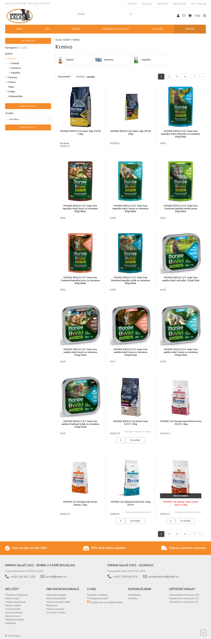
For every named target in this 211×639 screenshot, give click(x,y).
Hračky (11, 91)
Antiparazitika (15, 96)
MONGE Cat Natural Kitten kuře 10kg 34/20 (130, 503)
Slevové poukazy (14, 609)
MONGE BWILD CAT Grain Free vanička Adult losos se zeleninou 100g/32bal (130, 352)
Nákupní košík (179, 3)
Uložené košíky (13, 606)
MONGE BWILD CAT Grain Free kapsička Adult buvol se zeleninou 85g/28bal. (80, 208)
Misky (11, 86)
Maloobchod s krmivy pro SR (183, 599)
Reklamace (52, 602)
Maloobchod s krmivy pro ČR (183, 595)
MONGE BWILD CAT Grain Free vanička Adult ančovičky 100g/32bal (180, 279)
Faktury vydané (13, 602)
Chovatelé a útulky (56, 609)
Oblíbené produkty (14, 616)
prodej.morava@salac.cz (163, 574)
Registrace (147, 3)
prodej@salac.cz (56, 574)
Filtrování (28, 40)
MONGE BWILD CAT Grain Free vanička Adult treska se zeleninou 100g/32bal (180, 352)
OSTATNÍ (157, 29)
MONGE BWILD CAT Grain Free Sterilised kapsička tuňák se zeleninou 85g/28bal (130, 280)
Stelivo (12, 82)
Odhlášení (10, 620)
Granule (15, 63)
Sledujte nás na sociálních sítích (106, 599)
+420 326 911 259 (22, 574)
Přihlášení (132, 3)
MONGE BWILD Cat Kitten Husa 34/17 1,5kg (130, 423)
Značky (190, 29)
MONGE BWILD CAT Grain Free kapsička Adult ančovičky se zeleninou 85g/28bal (180, 134)
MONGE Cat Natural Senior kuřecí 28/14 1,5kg (180, 503)
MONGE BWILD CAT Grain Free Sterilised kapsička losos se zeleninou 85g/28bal (80, 280)
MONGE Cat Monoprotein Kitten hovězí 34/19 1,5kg (180, 423)
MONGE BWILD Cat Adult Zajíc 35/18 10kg (130, 133)
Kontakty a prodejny (97, 592)
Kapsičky (15, 72)
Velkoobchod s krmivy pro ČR (184, 592)
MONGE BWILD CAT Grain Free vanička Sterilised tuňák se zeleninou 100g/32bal (80, 424)
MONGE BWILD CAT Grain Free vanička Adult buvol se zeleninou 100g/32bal (80, 352)
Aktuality (133, 595)
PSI (47, 29)
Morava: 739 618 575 (39, 3)
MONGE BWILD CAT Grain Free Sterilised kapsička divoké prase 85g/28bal (181, 208)
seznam (91, 76)
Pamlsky (12, 77)
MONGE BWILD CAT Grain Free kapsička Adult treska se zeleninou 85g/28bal (130, 208)
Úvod (58, 39)
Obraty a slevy (12, 613)
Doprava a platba (55, 606)
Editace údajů (12, 595)
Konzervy (16, 68)
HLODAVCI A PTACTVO (115, 29)
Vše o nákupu (198, 3)
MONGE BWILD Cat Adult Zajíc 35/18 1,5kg (80, 133)
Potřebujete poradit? (98, 595)
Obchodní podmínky (56, 595)
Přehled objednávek (15, 599)
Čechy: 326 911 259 (15, 3)
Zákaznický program (56, 592)
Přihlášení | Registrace (16, 592)
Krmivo (11, 58)
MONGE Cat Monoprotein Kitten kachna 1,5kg (80, 503)
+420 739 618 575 (125, 574)
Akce (19, 29)
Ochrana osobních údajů (58, 599)
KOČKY (76, 29)
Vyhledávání (162, 3)
